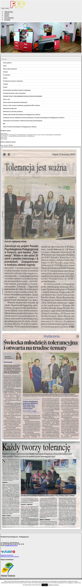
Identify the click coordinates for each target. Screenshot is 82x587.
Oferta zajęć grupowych (10, 69)
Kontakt (7, 20)
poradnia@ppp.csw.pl (11, 545)
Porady (5, 87)
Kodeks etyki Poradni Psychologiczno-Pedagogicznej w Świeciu (21, 114)
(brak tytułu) (4, 133)
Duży (11, 145)
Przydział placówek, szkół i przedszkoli (14, 93)
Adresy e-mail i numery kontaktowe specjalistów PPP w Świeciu (21, 105)
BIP (4, 123)
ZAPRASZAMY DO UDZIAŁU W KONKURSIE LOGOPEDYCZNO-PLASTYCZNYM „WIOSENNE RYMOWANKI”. (31, 135)
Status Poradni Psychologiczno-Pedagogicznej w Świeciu (19, 126)
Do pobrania (6, 75)
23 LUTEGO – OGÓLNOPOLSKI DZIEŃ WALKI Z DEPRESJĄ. (18, 136)
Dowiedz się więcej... (53, 584)
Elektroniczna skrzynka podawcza (13, 111)
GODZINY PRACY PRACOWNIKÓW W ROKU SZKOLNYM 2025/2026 (22, 96)
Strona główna (7, 62)
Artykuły (5, 84)
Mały (2, 145)
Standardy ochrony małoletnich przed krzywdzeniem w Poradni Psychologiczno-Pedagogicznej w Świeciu (33, 117)
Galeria (5, 78)
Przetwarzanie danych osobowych (13, 81)
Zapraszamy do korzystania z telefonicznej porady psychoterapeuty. (22, 120)
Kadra (5, 65)
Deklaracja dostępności (10, 108)
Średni (6, 145)
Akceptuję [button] (44, 584)
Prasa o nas (6, 99)
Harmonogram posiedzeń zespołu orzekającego (17, 90)
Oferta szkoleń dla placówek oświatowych (15, 102)
